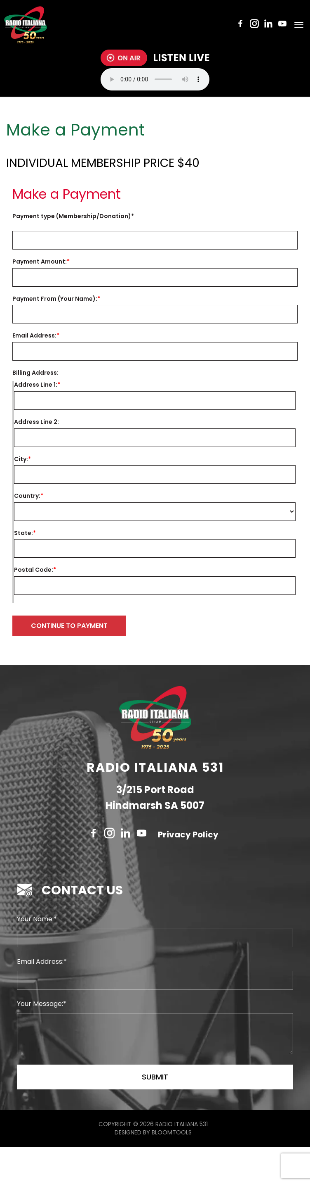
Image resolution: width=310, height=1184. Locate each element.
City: (21, 459)
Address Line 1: (35, 385)
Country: (27, 496)
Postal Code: (33, 570)
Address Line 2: (36, 422)
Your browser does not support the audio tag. (155, 79)
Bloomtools (172, 1169)
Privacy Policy (188, 872)
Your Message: (40, 1041)
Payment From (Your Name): (54, 299)
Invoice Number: (158, 216)
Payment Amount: (39, 262)
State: (23, 533)
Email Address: (34, 336)
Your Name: (35, 956)
